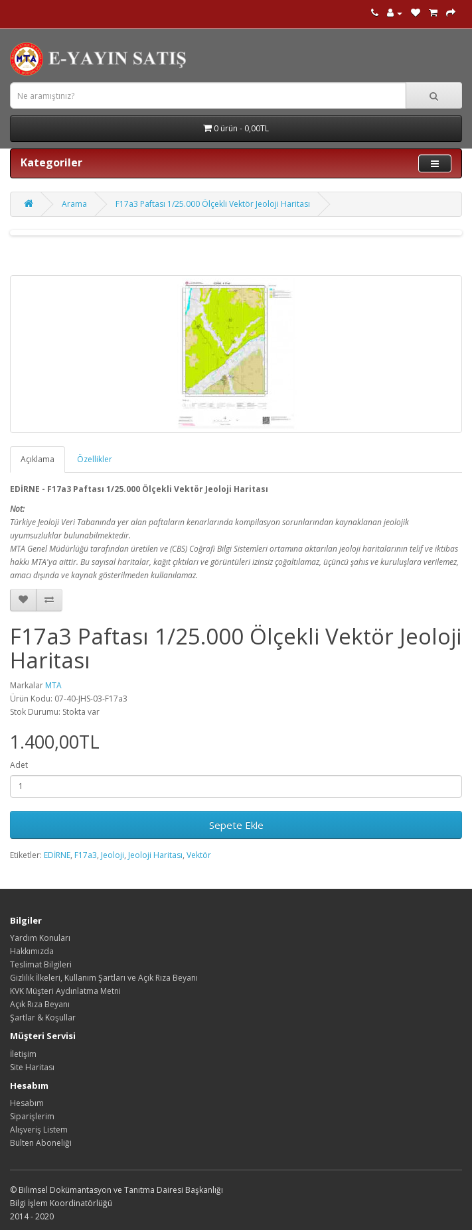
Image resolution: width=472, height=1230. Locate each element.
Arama (74, 204)
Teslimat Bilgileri (41, 964)
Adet (19, 764)
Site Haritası (32, 1067)
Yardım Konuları (40, 938)
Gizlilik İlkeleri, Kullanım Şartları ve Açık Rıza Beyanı (104, 977)
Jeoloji (112, 855)
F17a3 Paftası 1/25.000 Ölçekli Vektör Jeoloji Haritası (213, 204)
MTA (53, 685)
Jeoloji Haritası (155, 855)
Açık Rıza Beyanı (40, 1004)
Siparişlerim (32, 1116)
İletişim (23, 1054)
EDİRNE (57, 855)
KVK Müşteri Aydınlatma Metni (65, 991)
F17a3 (85, 855)
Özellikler (94, 459)
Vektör (199, 855)
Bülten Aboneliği (41, 1142)
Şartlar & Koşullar (43, 1017)
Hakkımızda (32, 951)
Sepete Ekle (236, 824)
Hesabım (27, 1103)
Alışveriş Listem (39, 1129)
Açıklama (37, 459)
